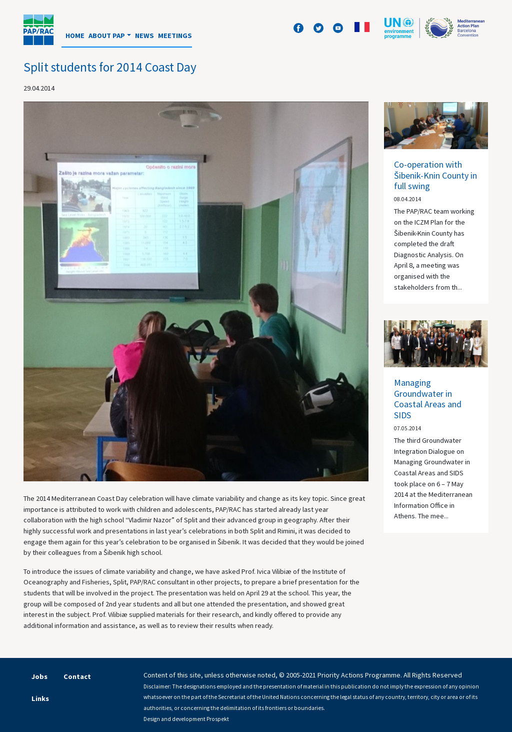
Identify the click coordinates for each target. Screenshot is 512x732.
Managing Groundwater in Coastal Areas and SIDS (428, 399)
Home (75, 35)
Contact (77, 676)
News (144, 35)
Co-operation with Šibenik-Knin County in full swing (435, 175)
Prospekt (217, 718)
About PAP (106, 35)
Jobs (40, 676)
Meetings (175, 35)
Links (40, 698)
